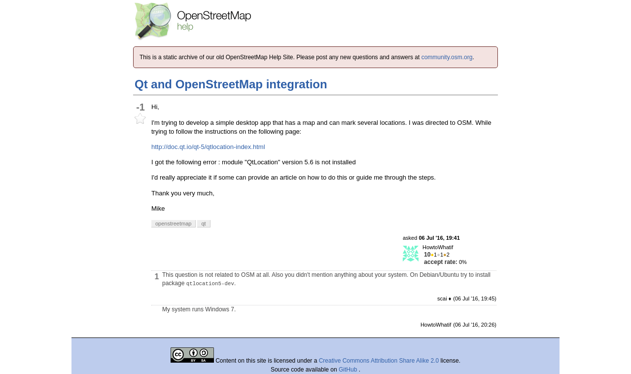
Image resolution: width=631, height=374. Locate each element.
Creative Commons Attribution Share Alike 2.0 (379, 360)
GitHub (349, 369)
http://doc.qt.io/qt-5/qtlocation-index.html (208, 146)
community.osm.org (447, 57)
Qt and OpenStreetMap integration (231, 84)
